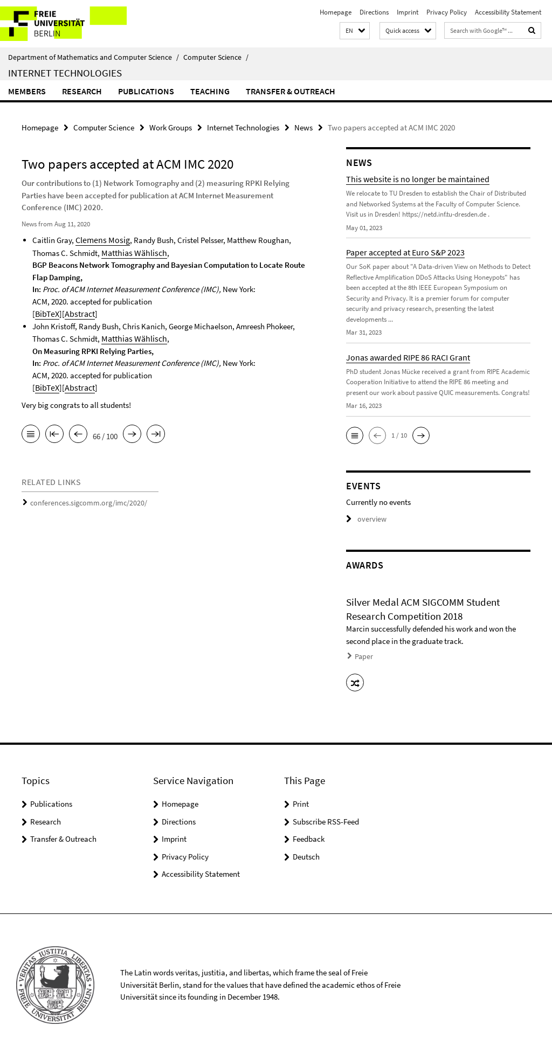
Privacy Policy (446, 12)
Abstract (77, 312)
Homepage (335, 12)
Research (82, 91)
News (303, 127)
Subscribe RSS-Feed (326, 818)
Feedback (309, 835)
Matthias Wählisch (132, 251)
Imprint (407, 12)
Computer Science (216, 57)
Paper (363, 655)
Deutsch (306, 853)
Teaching (210, 91)
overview (364, 518)
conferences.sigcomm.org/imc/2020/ (84, 499)
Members (27, 91)
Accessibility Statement (508, 12)
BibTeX (46, 312)
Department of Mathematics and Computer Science (93, 57)
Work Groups (170, 127)
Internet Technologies (65, 72)
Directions (374, 12)
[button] (355, 31)
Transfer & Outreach (290, 91)
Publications (146, 91)
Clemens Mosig (100, 239)
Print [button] (301, 800)
